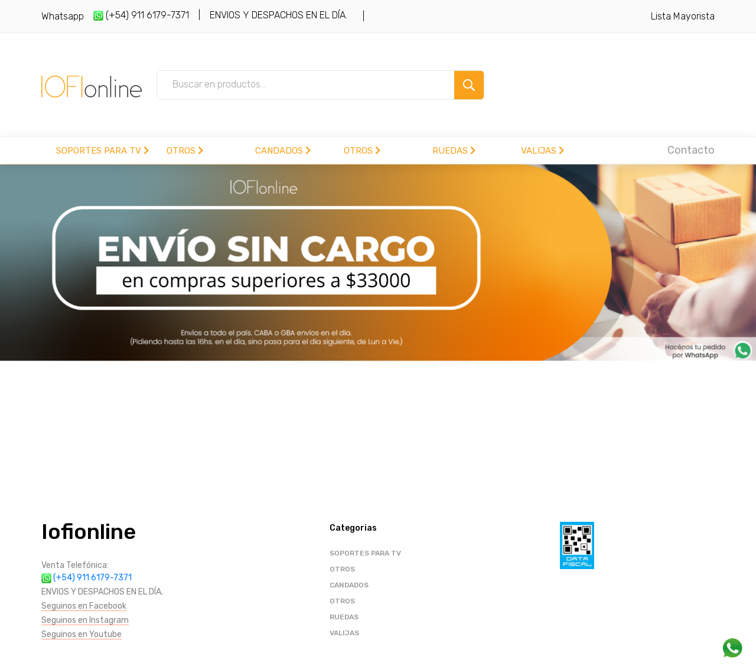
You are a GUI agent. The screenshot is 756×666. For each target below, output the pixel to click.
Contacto (691, 150)
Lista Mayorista (683, 16)
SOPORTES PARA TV (102, 150)
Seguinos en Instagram (85, 620)
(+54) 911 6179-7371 (141, 15)
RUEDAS (453, 150)
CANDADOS (283, 150)
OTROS (185, 150)
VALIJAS (542, 150)
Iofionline (88, 531)
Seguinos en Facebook (83, 606)
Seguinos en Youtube (81, 634)
